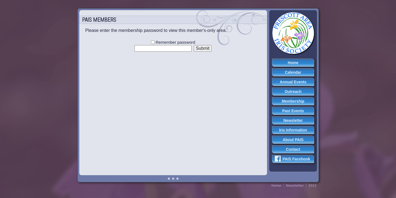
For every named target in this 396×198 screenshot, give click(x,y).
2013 (312, 185)
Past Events (293, 111)
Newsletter (293, 120)
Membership (293, 101)
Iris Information (293, 130)
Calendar (293, 72)
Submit (203, 48)
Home (293, 63)
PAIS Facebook (292, 158)
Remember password (173, 42)
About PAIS (293, 140)
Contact (293, 149)
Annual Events (293, 82)
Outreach (293, 91)
